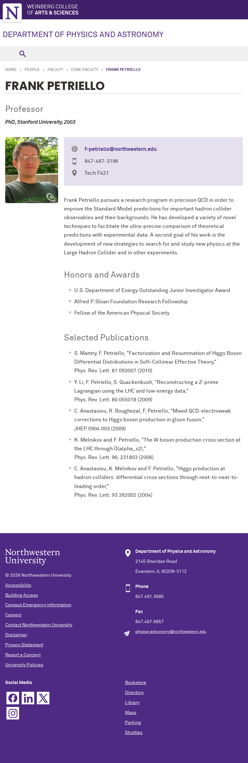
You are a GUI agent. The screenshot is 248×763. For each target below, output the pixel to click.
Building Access (21, 595)
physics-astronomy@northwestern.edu (170, 632)
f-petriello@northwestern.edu (121, 149)
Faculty (55, 70)
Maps (130, 712)
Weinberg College (137, 10)
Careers (13, 615)
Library (132, 702)
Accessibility (18, 585)
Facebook (12, 698)
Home (11, 70)
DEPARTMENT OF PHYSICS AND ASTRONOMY (83, 35)
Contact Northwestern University (38, 625)
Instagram (12, 713)
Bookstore (135, 682)
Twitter (43, 698)
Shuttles (133, 732)
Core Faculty (84, 70)
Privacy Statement (24, 645)
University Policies (24, 665)
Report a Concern (23, 655)
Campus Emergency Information (38, 605)
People (32, 70)
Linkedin (28, 698)
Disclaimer (16, 635)
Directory (134, 692)
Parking (133, 722)
